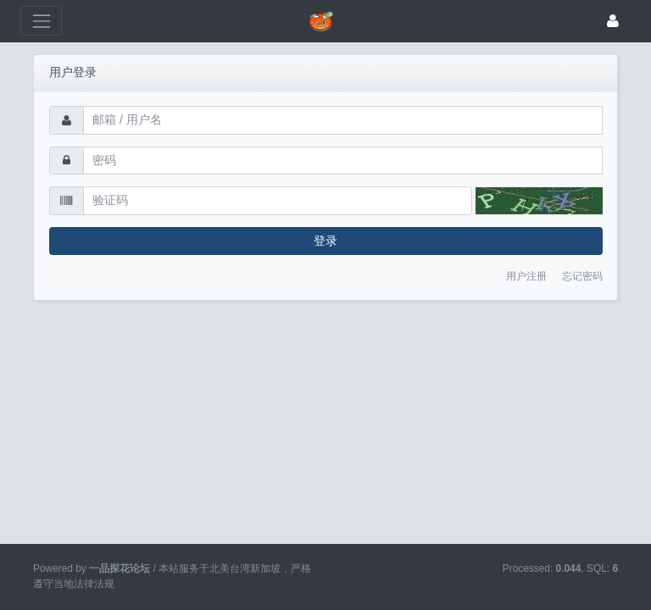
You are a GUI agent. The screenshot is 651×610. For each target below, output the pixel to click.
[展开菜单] (41, 21)
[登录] (613, 21)
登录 (325, 240)
